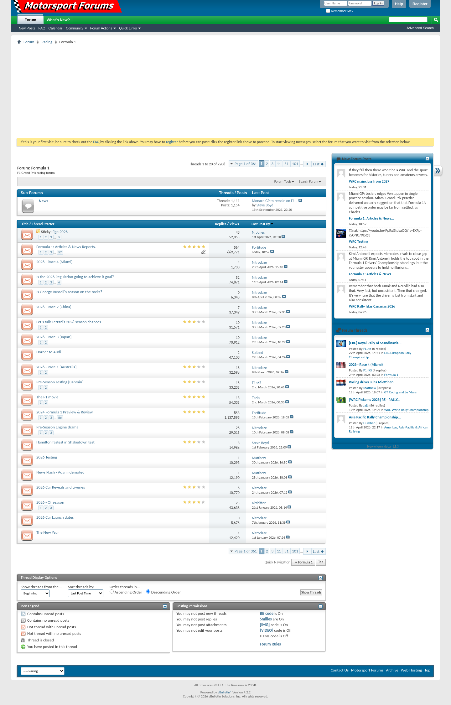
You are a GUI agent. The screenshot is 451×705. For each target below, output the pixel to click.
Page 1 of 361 (246, 163)
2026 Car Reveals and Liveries (60, 487)
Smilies (266, 619)
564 (237, 247)
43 (238, 232)
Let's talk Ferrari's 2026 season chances (68, 321)
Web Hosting (411, 670)
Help (399, 4)
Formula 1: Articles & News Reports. (66, 246)
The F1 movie (47, 397)
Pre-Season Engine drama (57, 427)
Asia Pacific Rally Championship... (375, 417)
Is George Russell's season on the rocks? (69, 291)
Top (320, 562)
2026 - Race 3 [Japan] (53, 336)
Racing (46, 41)
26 (238, 428)
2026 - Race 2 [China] (53, 306)
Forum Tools (282, 181)
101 (295, 163)
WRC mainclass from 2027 (369, 181)
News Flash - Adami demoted (60, 472)
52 (238, 277)
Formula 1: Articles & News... (371, 218)
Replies (220, 224)
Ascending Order (126, 591)
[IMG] (265, 624)
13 (238, 398)
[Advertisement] (225, 91)
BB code (266, 613)
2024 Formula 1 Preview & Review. (64, 412)
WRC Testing (358, 241)
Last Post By (262, 224)
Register (420, 4)
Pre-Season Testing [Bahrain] (59, 382)
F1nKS (367, 370)
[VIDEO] (266, 630)
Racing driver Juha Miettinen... (373, 382)
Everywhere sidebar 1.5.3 (383, 446)
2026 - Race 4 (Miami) (54, 261)
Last (318, 164)
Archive (392, 670)
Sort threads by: (81, 586)
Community (74, 28)
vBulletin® (225, 692)
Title (25, 224)
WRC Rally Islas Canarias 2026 (372, 306)
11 (279, 163)
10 (238, 322)
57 (60, 252)
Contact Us (340, 670)
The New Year (47, 532)
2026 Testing (46, 457)
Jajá (366, 405)
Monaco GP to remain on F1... (275, 201)
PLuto (367, 349)
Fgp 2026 (60, 231)
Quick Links (128, 28)
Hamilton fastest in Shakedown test (65, 442)
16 (238, 367)
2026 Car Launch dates (55, 517)
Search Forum (309, 181)
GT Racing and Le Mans (400, 392)
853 (237, 413)
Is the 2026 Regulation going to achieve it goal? (75, 276)
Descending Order (163, 591)
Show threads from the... (41, 586)
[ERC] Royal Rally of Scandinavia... (375, 343)
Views (234, 224)
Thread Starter (43, 224)
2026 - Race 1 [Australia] (56, 367)
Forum (30, 20)
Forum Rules (270, 644)
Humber (369, 423)
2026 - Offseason (50, 502)
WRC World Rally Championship (406, 410)
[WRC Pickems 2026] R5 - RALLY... (374, 399)
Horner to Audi (48, 352)
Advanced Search (420, 28)
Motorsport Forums (367, 670)
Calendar (56, 28)
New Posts (27, 28)
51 (286, 163)
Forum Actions (101, 28)
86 (60, 418)
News (43, 201)
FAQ (42, 28)
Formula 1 (391, 375)
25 (238, 503)
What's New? (58, 20)
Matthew (369, 388)
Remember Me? (339, 11)
